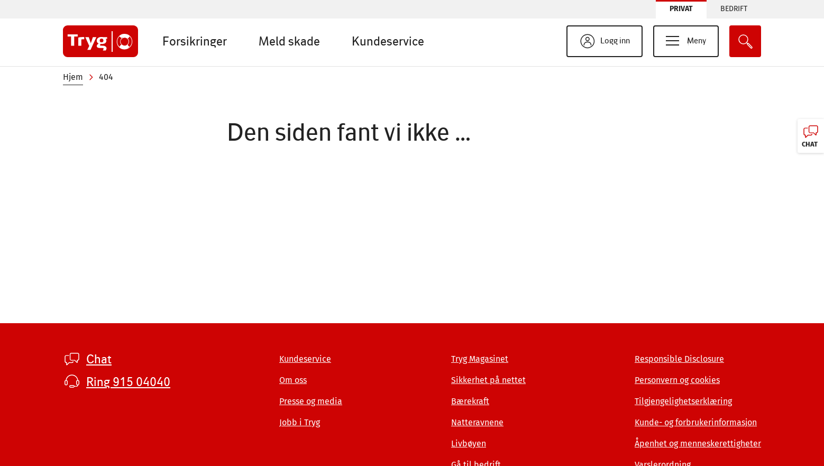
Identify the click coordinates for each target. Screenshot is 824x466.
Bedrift (733, 8)
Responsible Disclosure (679, 359)
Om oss (293, 380)
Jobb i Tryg (299, 422)
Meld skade (289, 41)
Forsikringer (194, 41)
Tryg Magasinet (479, 359)
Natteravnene (477, 422)
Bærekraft (470, 401)
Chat (99, 359)
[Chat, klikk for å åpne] (811, 136)
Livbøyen (468, 443)
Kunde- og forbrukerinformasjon (696, 422)
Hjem (73, 77)
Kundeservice (388, 41)
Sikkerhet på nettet (488, 380)
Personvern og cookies (677, 380)
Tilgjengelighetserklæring (683, 401)
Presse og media (310, 401)
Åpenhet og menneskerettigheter (698, 443)
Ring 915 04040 (128, 382)
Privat (681, 8)
